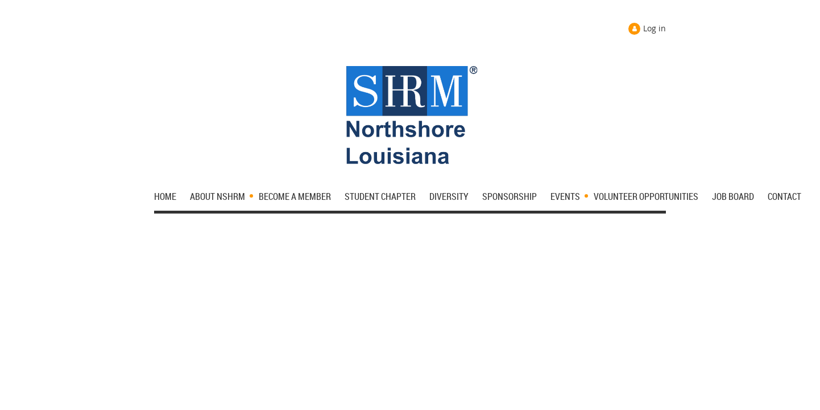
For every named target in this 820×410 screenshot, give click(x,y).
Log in (654, 28)
